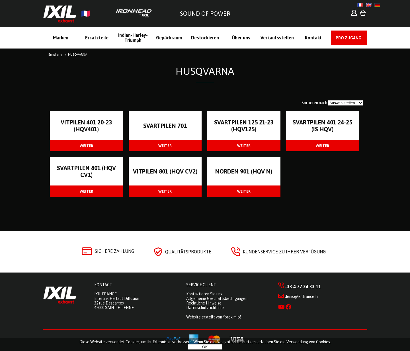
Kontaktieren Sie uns (204, 294)
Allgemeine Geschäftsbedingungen (216, 298)
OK (205, 347)
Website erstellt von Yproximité (213, 317)
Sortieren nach (314, 102)
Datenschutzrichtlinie (205, 307)
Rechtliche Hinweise (204, 303)
